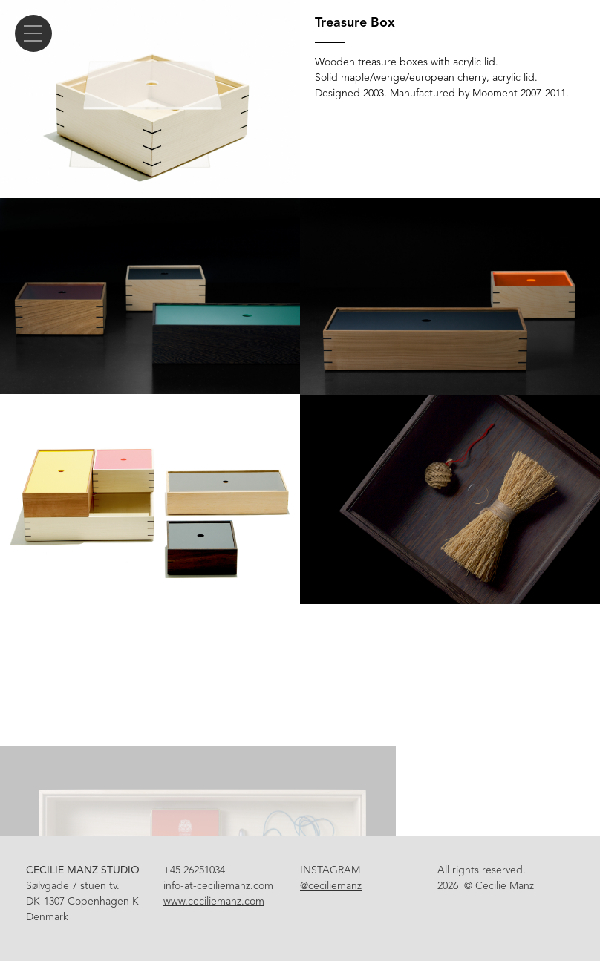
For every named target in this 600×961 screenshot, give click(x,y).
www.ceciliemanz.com (213, 901)
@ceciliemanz (331, 885)
